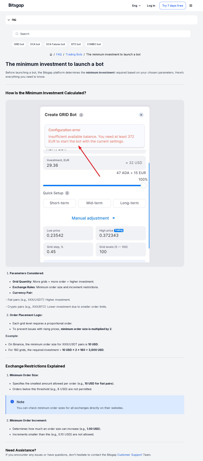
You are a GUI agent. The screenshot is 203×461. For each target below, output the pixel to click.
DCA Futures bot (55, 44)
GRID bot (19, 44)
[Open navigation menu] (190, 5)
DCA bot (35, 44)
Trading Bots (74, 54)
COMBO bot (94, 44)
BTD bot (76, 44)
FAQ (11, 20)
